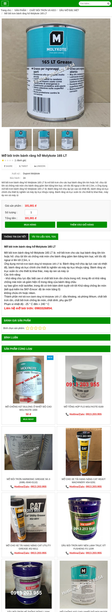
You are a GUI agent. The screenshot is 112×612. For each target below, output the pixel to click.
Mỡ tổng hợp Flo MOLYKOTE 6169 (84, 406)
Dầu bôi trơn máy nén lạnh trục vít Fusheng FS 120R (83, 547)
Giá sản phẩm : (13, 205)
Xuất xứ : (16, 173)
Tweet (23, 166)
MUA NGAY (28, 419)
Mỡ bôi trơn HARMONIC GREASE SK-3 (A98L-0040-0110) (28, 481)
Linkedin (39, 166)
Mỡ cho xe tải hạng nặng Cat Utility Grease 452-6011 (28, 547)
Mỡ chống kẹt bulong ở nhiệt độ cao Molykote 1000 (28, 408)
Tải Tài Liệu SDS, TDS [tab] (44, 236)
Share (8, 166)
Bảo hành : (15, 178)
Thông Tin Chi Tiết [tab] (15, 236)
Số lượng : (11, 212)
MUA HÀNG (30, 224)
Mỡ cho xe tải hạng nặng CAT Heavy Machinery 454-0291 (83, 481)
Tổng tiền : (11, 218)
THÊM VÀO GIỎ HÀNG (82, 224)
